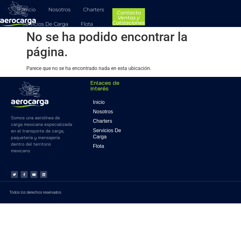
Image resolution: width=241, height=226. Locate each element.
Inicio (29, 10)
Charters (93, 10)
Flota (87, 24)
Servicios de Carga (45, 24)
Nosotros (59, 10)
